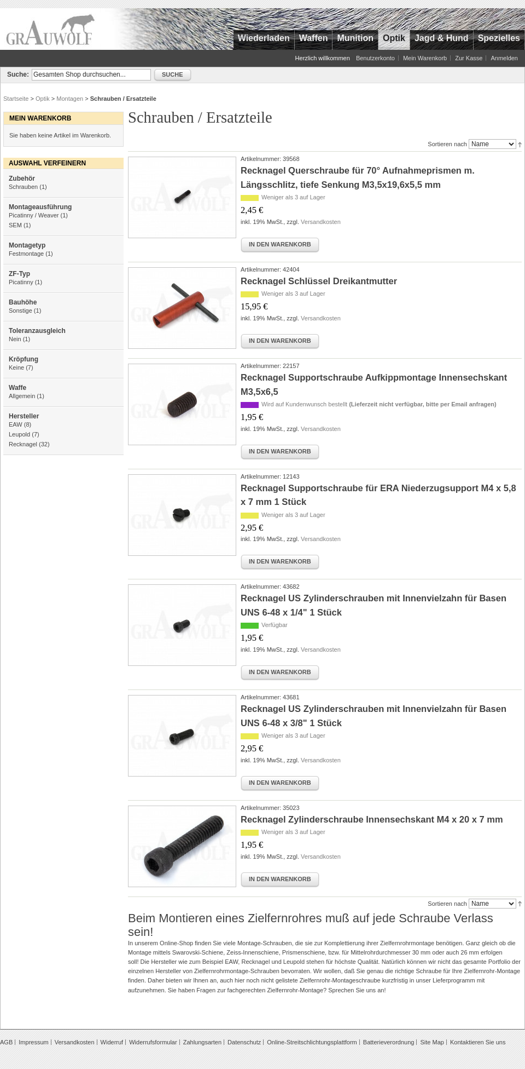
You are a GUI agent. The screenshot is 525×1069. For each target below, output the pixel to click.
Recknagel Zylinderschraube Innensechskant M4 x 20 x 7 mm (372, 819)
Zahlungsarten (202, 1042)
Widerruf (112, 1042)
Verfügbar (274, 625)
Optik (43, 98)
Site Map (432, 1042)
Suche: (18, 74)
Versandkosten (321, 222)
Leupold (19, 434)
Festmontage (26, 253)
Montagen (69, 98)
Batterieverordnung (389, 1042)
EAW (15, 424)
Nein (15, 339)
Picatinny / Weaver (34, 215)
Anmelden (504, 58)
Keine (16, 367)
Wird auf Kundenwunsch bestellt (379, 404)
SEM (15, 225)
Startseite (15, 98)
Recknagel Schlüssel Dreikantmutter (319, 281)
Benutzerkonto (375, 58)
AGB (6, 1042)
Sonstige (20, 310)
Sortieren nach (447, 144)
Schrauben (23, 186)
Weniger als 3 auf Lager (293, 197)
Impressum (33, 1042)
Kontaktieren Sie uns (478, 1042)
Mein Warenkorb (425, 58)
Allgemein (22, 396)
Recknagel (23, 444)
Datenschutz (244, 1042)
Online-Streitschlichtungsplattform (312, 1042)
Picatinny (21, 282)
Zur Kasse (468, 58)
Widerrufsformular (153, 1042)
